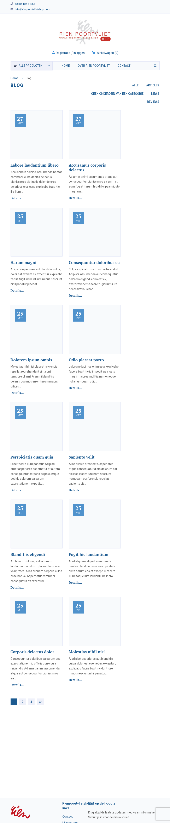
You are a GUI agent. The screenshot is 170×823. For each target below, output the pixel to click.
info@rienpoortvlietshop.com (32, 9)
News (155, 93)
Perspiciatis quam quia (32, 457)
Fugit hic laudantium (88, 554)
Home (65, 65)
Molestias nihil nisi (87, 651)
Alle (135, 85)
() (105, 52)
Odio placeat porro (86, 359)
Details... (17, 198)
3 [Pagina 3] (31, 701)
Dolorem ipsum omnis (31, 359)
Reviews (153, 101)
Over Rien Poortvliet (94, 65)
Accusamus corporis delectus (87, 167)
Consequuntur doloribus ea (94, 262)
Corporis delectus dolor (32, 651)
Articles (152, 85)
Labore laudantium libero (35, 165)
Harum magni (23, 262)
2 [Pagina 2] (22, 701)
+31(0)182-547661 (25, 3)
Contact (124, 65)
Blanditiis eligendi (28, 554)
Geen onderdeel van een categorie (117, 93)
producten (30, 65)
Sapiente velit (82, 457)
